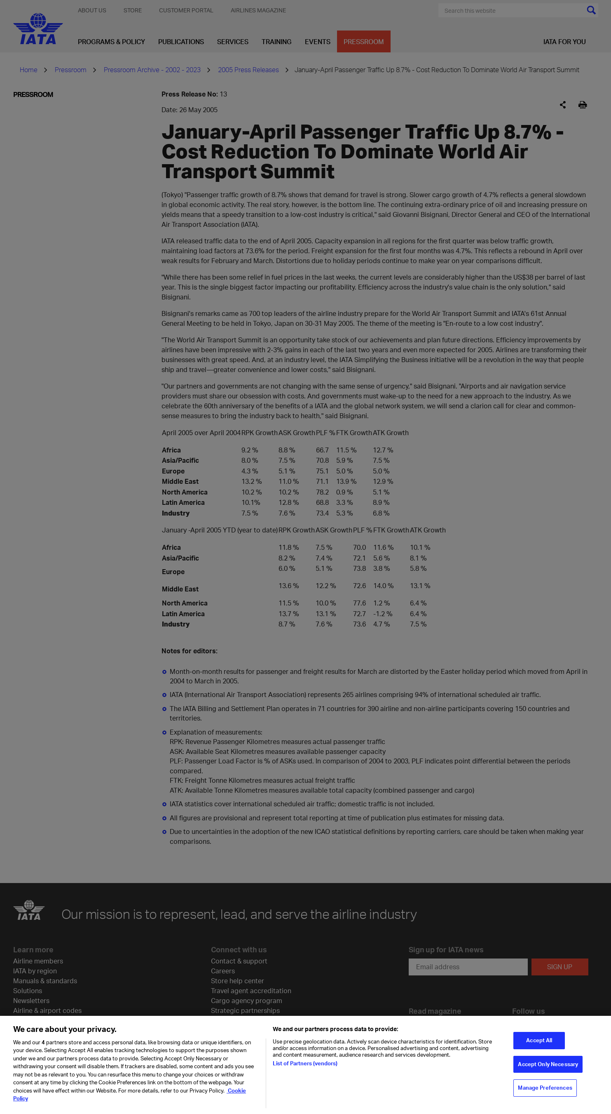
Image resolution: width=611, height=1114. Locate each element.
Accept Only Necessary (548, 1067)
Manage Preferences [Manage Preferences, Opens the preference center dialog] (545, 1091)
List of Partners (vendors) (305, 1066)
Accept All (539, 1043)
